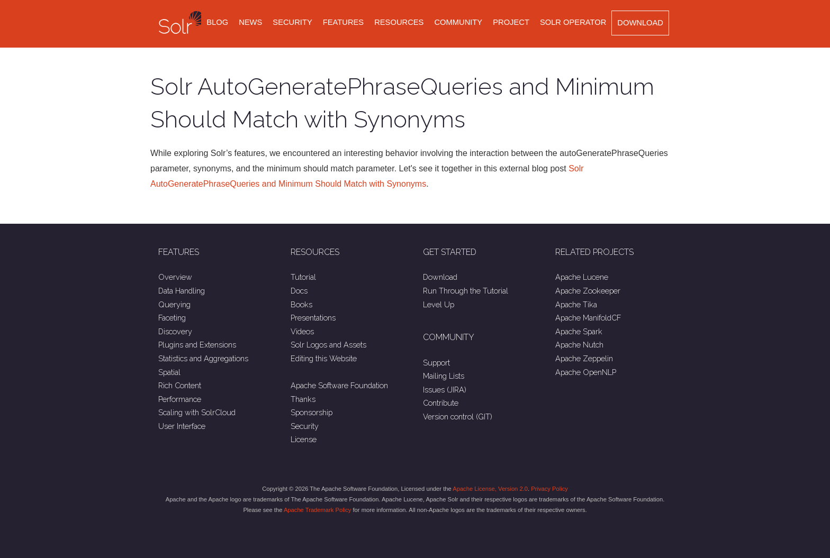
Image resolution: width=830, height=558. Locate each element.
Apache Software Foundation (339, 385)
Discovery (175, 331)
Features (343, 22)
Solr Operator (573, 22)
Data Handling (181, 290)
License (304, 439)
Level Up (438, 304)
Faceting (172, 317)
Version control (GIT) (457, 416)
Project (511, 22)
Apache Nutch (579, 344)
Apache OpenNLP (585, 372)
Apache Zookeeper (587, 290)
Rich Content (179, 385)
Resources (398, 22)
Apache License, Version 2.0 (490, 489)
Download (640, 23)
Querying (174, 304)
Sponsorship (311, 412)
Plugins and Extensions (197, 344)
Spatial (169, 372)
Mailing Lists (443, 375)
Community (458, 22)
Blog (217, 22)
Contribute (440, 402)
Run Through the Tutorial (465, 290)
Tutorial (303, 276)
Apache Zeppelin (584, 358)
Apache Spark (578, 331)
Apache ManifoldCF (588, 317)
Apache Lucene (581, 276)
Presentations (313, 317)
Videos (302, 331)
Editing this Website (324, 358)
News (250, 22)
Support (436, 362)
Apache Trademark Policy (317, 510)
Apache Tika (576, 304)
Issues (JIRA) (444, 389)
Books (301, 304)
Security (292, 22)
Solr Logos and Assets (328, 344)
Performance (179, 399)
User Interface (181, 426)
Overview (175, 276)
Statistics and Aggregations (203, 358)
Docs (299, 290)
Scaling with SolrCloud (197, 412)
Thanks (303, 399)
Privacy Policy (549, 489)
